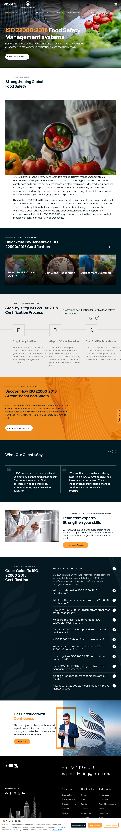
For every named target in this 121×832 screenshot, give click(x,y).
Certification (68, 795)
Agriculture (104, 813)
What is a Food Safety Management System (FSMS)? (79, 677)
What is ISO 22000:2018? (67, 568)
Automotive (105, 795)
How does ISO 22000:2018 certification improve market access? (81, 687)
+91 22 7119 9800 (78, 767)
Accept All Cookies (95, 825)
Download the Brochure (19, 428)
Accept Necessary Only (78, 825)
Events (84, 804)
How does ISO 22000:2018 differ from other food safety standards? (81, 611)
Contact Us (86, 813)
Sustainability (68, 799)
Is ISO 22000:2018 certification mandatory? (78, 639)
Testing (66, 813)
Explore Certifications (75, 545)
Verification (86, 817)
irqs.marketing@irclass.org (87, 774)
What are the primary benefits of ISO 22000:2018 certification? (82, 601)
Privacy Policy (57, 829)
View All (103, 817)
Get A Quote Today (17, 56)
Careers (85, 808)
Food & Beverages (107, 804)
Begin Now (22, 741)
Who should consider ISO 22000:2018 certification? (75, 592)
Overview (85, 795)
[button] (11, 12)
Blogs (84, 799)
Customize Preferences (111, 825)
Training (66, 808)
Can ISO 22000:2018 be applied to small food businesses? (79, 631)
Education (104, 799)
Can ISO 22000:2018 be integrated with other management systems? (79, 667)
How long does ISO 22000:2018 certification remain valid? (79, 657)
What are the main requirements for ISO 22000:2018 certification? (76, 621)
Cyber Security (69, 804)
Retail (102, 808)
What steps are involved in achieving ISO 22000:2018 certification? (76, 648)
